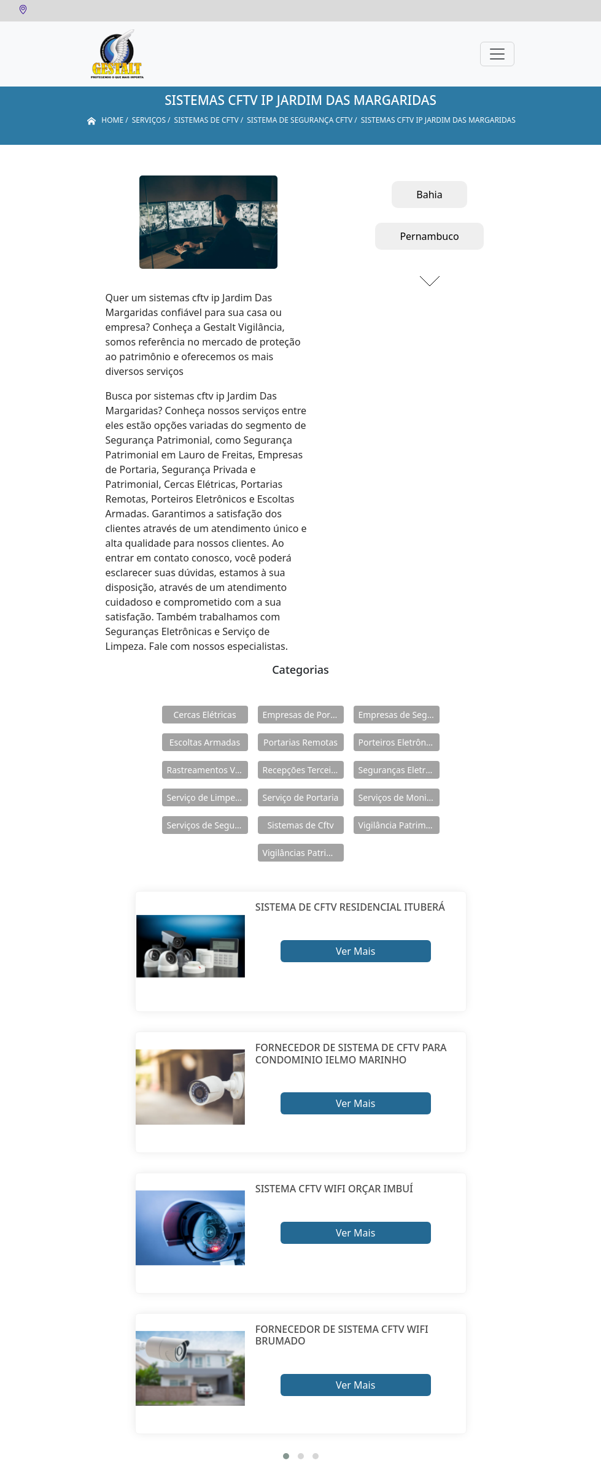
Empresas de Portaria (303, 714)
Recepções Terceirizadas (303, 770)
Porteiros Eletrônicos (399, 742)
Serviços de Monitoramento (399, 797)
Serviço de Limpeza (205, 797)
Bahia (429, 194)
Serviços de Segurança (207, 825)
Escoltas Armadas (204, 742)
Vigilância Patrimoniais (399, 825)
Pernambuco (429, 236)
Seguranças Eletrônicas (399, 770)
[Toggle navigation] (497, 54)
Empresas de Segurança (399, 714)
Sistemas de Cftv (300, 825)
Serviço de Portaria (301, 797)
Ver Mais (355, 951)
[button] (286, 1456)
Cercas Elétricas (204, 714)
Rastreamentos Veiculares (207, 770)
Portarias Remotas (300, 742)
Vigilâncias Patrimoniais (303, 852)
